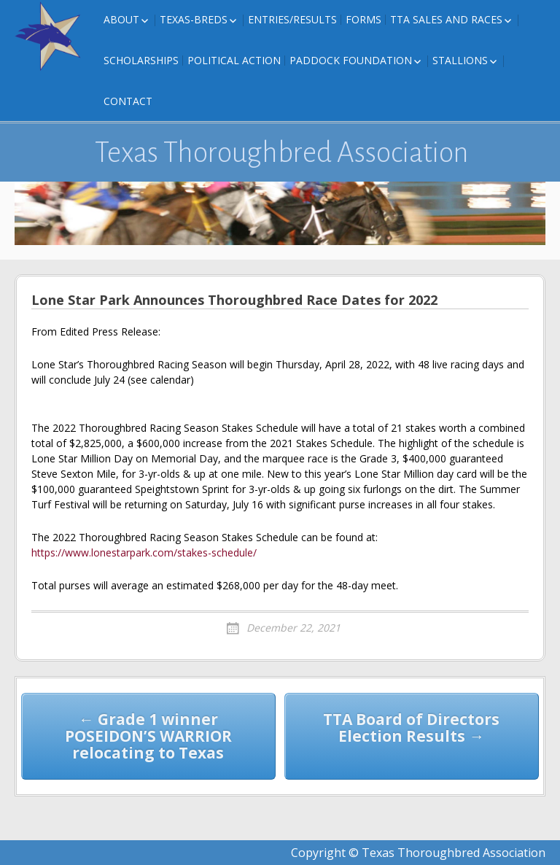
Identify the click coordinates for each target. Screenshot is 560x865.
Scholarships (141, 60)
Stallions (460, 60)
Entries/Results (292, 19)
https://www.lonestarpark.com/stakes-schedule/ (144, 552)
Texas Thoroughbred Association (282, 152)
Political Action (234, 60)
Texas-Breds (194, 19)
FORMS (363, 19)
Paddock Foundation (350, 60)
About (121, 19)
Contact (128, 101)
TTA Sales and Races (446, 19)
